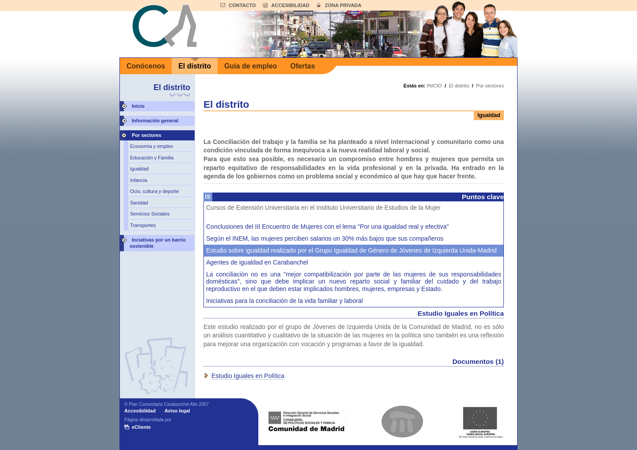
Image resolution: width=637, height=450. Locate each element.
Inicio (138, 106)
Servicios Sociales (149, 213)
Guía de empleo (250, 66)
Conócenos (146, 66)
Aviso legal (177, 410)
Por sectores (146, 135)
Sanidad (139, 202)
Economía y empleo (151, 146)
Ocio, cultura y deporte (154, 191)
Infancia (138, 180)
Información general (155, 120)
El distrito (194, 66)
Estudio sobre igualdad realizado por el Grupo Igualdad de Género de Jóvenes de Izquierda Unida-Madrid (351, 250)
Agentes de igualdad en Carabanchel (257, 262)
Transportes (143, 225)
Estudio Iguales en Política (247, 375)
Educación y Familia (151, 157)
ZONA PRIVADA (343, 5)
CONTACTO (242, 5)
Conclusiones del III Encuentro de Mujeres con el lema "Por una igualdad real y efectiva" (327, 226)
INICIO (434, 85)
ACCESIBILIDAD (290, 5)
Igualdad (139, 168)
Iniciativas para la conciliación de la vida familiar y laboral (284, 300)
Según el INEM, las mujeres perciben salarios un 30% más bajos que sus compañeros (324, 238)
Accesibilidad (140, 410)
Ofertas (302, 66)
